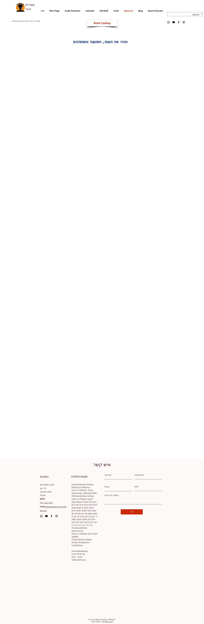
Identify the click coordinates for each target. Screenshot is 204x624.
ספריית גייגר (30, 7)
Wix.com (109, 622)
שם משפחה (139, 475)
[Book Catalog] (102, 23)
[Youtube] (173, 22)
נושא (136, 487)
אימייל (106, 487)
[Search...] (186, 14)
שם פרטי (108, 475)
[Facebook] (178, 22)
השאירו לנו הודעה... (112, 495)
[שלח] (132, 511)
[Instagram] (183, 22)
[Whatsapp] (168, 22)
